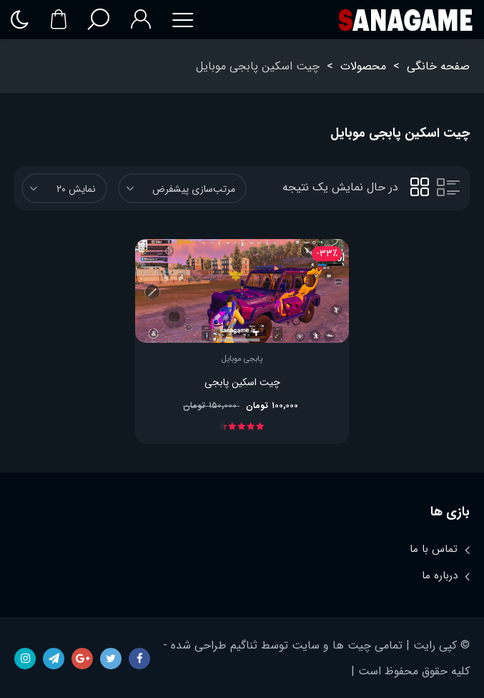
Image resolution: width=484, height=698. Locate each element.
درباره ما (440, 575)
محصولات (363, 66)
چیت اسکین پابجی (242, 382)
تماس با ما (434, 549)
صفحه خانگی (438, 66)
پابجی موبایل (242, 359)
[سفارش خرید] (182, 188)
